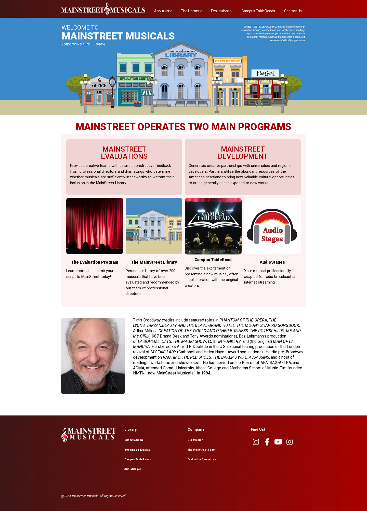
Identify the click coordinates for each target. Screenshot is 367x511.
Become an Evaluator (138, 449)
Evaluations (220, 11)
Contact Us (293, 11)
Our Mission (195, 440)
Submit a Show (133, 440)
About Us (161, 11)
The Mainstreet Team (201, 449)
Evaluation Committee (202, 459)
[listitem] (98, 89)
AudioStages (132, 469)
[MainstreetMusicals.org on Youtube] (278, 442)
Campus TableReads (258, 11)
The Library (190, 11)
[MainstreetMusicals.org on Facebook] (267, 442)
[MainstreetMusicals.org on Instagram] (256, 442)
